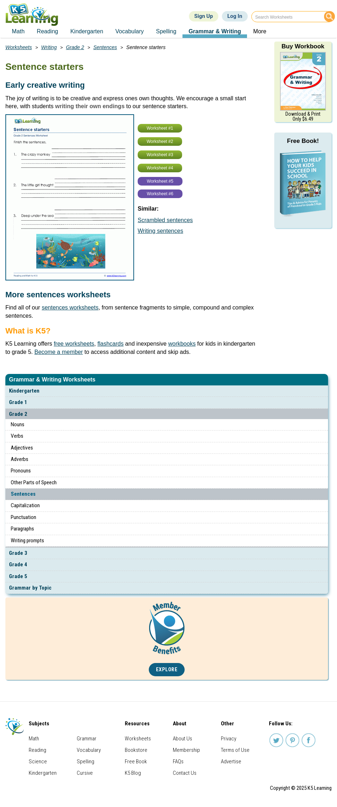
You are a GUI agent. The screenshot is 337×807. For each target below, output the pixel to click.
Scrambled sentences (165, 220)
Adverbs (19, 459)
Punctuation (23, 517)
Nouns (17, 424)
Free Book (136, 761)
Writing (49, 47)
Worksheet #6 (160, 193)
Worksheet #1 (160, 128)
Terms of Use (235, 750)
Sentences (23, 494)
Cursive (85, 773)
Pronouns (21, 470)
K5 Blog (133, 773)
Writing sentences (160, 231)
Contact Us (184, 773)
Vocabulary (89, 750)
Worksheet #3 (160, 154)
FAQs (178, 761)
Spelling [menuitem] (166, 31)
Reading (37, 750)
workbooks (181, 344)
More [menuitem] (259, 31)
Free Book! (303, 141)
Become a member (58, 352)
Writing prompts (27, 540)
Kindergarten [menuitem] (86, 31)
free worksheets (74, 344)
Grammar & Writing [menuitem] (215, 31)
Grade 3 (18, 553)
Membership (186, 750)
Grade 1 (18, 402)
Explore (167, 670)
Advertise (231, 761)
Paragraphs (22, 528)
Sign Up (203, 16)
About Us (182, 738)
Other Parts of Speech (34, 482)
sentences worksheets (70, 307)
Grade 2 (18, 414)
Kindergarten (24, 391)
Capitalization (25, 505)
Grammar (86, 738)
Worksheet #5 (160, 181)
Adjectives (22, 448)
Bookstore (136, 750)
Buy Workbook (302, 46)
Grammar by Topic (30, 588)
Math (34, 738)
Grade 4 (18, 564)
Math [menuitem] (18, 31)
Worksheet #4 (160, 167)
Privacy (228, 738)
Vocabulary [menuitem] (129, 31)
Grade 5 (18, 576)
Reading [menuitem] (47, 31)
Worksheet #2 (160, 141)
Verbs (17, 436)
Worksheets (18, 47)
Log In (234, 16)
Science (38, 761)
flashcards (111, 344)
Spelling (85, 761)
